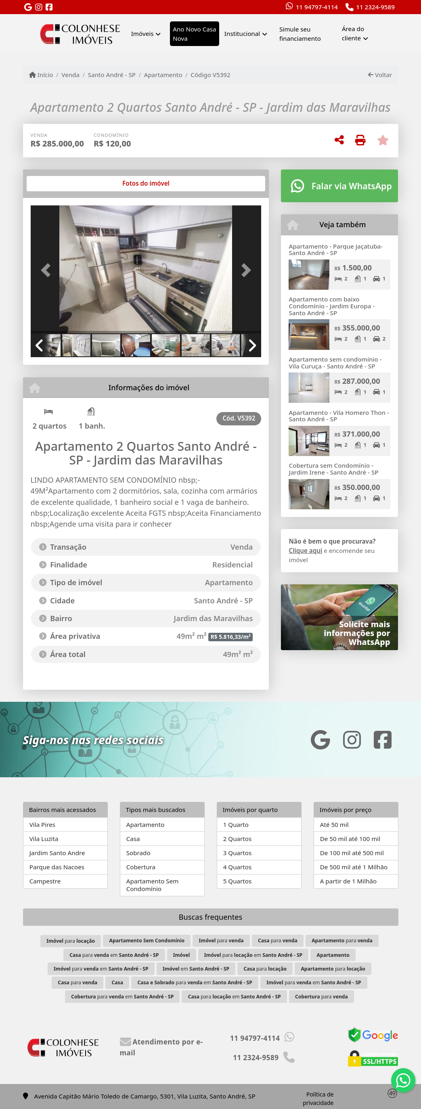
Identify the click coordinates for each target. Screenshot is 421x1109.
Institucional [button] (242, 33)
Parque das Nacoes (56, 867)
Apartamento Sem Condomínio (152, 885)
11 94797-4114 (317, 7)
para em (114, 955)
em (196, 968)
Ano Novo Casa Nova (194, 33)
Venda (70, 75)
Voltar (380, 75)
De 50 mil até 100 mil (350, 839)
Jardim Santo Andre (57, 853)
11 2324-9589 (375, 7)
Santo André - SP (112, 75)
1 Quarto (236, 824)
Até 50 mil (334, 824)
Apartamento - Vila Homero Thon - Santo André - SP (339, 415)
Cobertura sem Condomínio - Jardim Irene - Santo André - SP (333, 468)
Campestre (45, 881)
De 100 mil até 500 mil (352, 853)
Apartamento (163, 75)
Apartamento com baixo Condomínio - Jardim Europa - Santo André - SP (332, 305)
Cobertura (140, 867)
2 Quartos (237, 839)
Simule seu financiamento (300, 33)
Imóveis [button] (142, 33)
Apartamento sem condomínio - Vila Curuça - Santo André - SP (335, 362)
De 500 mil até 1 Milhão (353, 867)
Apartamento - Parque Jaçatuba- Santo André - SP (336, 249)
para (70, 940)
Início (41, 75)
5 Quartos (237, 881)
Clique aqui (305, 550)
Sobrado (138, 853)
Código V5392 (210, 75)
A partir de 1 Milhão (348, 881)
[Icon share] (28, 7)
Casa (133, 839)
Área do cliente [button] (353, 33)
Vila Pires (42, 824)
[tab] (56, 183)
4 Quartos (237, 867)
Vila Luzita (44, 839)
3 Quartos (237, 853)
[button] (48, 270)
